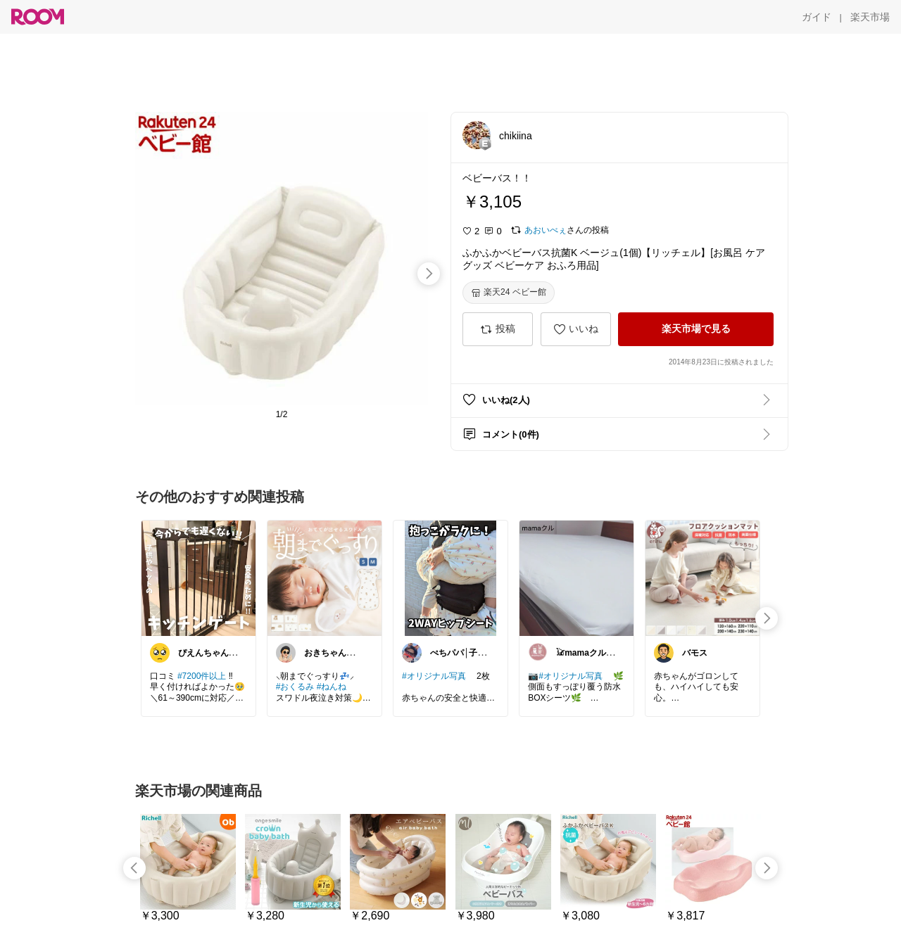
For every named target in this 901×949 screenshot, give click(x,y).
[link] (198, 578)
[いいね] (576, 329)
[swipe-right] (428, 273)
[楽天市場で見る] (696, 329)
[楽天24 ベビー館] (508, 292)
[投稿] (497, 329)
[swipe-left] (134, 868)
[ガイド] (816, 17)
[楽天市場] (870, 17)
